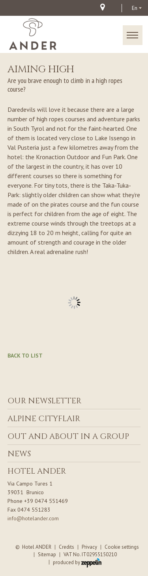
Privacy (89, 547)
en (134, 7)
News (19, 453)
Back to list (25, 355)
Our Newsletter (44, 400)
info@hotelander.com (33, 518)
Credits (66, 547)
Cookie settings (122, 547)
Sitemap (47, 554)
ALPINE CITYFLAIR (43, 418)
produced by (77, 562)
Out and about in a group (68, 436)
